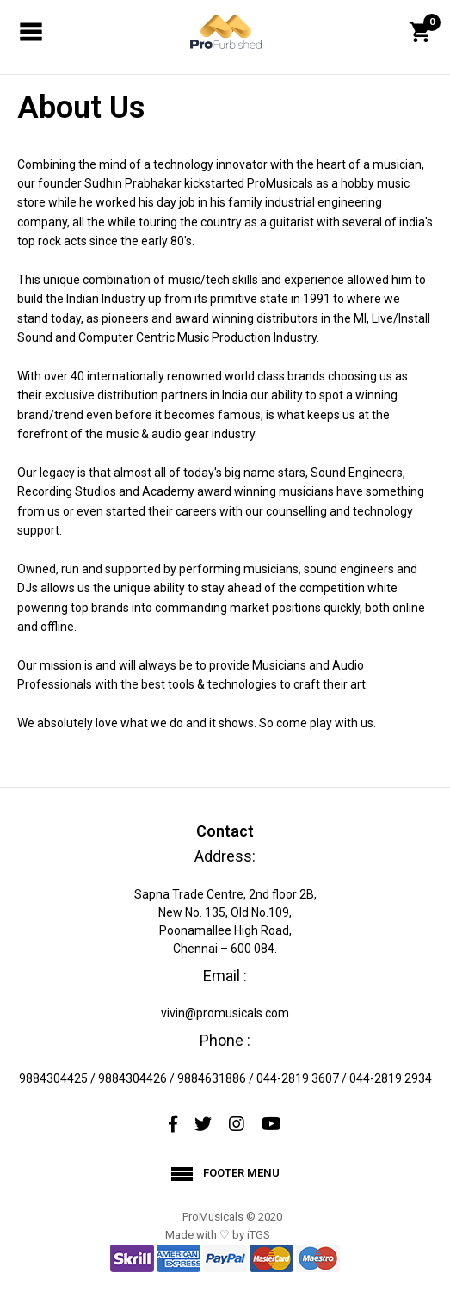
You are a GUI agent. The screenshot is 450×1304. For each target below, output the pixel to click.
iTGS (258, 1234)
